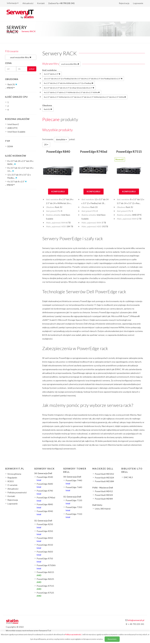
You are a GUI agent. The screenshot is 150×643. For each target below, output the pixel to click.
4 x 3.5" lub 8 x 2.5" (52, 74)
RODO (10, 481)
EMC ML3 (128, 477)
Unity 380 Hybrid (102, 508)
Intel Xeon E (13, 124)
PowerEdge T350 (74, 509)
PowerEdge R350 (45, 532)
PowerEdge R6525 (45, 580)
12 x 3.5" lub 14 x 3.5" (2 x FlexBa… (19, 176)
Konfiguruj (58, 191)
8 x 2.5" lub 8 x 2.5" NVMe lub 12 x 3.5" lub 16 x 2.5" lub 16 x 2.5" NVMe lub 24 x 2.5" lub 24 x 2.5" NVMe (85, 97)
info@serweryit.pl (136, 620)
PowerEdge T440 (74, 482)
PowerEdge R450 (45, 539)
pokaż (31, 69)
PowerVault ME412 (104, 491)
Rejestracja (124, 3)
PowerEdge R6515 (45, 574)
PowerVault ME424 (104, 495)
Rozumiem (112, 639)
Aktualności (27, 3)
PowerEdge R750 (45, 560)
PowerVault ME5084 (104, 481)
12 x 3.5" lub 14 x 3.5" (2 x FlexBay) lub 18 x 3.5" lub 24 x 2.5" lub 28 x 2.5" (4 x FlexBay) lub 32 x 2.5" (83, 78)
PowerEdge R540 (45, 478)
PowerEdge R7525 (45, 594)
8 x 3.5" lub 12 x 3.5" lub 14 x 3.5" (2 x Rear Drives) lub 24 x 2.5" (69, 87)
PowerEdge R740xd (93, 151)
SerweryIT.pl (12, 31)
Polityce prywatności (73, 634)
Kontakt (41, 3)
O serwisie (12, 485)
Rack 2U (48, 109)
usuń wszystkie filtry (70, 64)
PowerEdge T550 (74, 515)
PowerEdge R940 (45, 513)
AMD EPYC (12, 128)
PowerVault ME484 (104, 498)
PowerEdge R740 (45, 492)
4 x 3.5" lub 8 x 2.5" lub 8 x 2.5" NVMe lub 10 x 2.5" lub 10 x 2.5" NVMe (72, 92)
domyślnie (61, 139)
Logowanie (138, 3)
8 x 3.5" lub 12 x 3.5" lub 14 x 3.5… (20, 169)
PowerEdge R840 (58, 151)
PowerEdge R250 (45, 526)
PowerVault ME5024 (104, 477)
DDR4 (10, 146)
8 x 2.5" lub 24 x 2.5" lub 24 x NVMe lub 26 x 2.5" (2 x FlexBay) (68, 83)
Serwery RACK (29, 31)
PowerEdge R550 (45, 546)
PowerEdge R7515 (129, 151)
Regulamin (12, 477)
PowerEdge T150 (74, 502)
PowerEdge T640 (74, 489)
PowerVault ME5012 (104, 474)
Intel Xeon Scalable (16, 131)
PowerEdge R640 (45, 485)
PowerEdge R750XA (46, 567)
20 (46, 144)
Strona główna (14, 474)
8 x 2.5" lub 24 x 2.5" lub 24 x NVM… (20, 163)
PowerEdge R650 (45, 553)
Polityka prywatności (17, 492)
